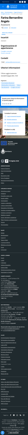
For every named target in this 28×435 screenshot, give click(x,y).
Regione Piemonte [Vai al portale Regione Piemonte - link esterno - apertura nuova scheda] (5, 1)
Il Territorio (3, 263)
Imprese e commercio (6, 213)
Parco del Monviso (5, 399)
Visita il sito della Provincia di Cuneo (10, 384)
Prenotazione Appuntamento (8, 347)
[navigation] (3, 6)
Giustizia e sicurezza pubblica (8, 210)
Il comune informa (5, 242)
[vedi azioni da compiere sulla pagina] (12, 28)
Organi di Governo (18, 12)
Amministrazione (9, 12)
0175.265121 (6, 280)
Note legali (3, 362)
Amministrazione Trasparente (8, 338)
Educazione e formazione (7, 208)
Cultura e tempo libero (6, 205)
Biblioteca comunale (6, 245)
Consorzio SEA (4, 394)
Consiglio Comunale (5, 14)
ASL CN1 (3, 389)
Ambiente (3, 193)
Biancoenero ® (15, 429)
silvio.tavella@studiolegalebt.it (11, 329)
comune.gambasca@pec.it (10, 286)
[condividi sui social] (4, 28)
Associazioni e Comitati (6, 272)
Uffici (2, 173)
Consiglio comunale (6, 51)
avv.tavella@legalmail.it (9, 330)
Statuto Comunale (5, 357)
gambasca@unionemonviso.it (13, 62)
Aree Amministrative (6, 171)
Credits (2, 366)
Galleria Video (4, 267)
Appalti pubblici (4, 198)
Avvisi (2, 247)
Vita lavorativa (4, 225)
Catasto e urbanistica (6, 203)
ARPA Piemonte (5, 391)
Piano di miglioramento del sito (8, 342)
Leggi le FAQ (4, 345)
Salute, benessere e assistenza (8, 217)
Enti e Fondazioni (5, 178)
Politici (2, 183)
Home (2, 12)
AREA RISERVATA (13, 433)
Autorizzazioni (4, 201)
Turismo (3, 222)
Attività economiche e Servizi (8, 270)
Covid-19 (3, 238)
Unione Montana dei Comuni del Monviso (11, 387)
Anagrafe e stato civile (6, 196)
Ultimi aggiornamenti (6, 369)
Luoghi (2, 260)
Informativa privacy (5, 359)
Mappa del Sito (4, 374)
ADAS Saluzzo (4, 403)
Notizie (2, 233)
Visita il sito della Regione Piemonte (10, 382)
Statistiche (3, 371)
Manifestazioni (4, 235)
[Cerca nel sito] (24, 6)
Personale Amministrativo (7, 180)
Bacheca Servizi (5, 354)
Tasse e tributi (4, 240)
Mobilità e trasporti (5, 215)
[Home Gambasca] (13, 7)
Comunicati (3, 250)
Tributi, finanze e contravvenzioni (9, 220)
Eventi (2, 258)
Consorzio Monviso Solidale (7, 396)
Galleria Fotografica (5, 265)
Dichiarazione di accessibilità (8, 340)
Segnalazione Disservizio (7, 350)
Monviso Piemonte (5, 401)
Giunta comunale (5, 53)
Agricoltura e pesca (5, 191)
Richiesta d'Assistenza (6, 352)
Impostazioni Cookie (6, 364)
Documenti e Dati (5, 176)
